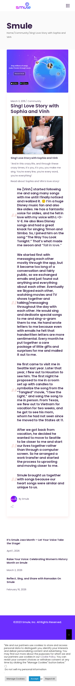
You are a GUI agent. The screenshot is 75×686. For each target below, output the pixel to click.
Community (21, 33)
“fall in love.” (52, 245)
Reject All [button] (50, 678)
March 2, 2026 (14, 570)
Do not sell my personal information (25, 669)
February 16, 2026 (16, 589)
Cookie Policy (48, 656)
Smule (25, 498)
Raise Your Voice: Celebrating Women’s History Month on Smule (37, 561)
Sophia (41, 158)
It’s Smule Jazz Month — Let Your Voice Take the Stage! (35, 541)
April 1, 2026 (13, 550)
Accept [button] (34, 678)
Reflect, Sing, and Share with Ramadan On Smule (34, 580)
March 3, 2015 (18, 101)
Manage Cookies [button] (16, 678)
